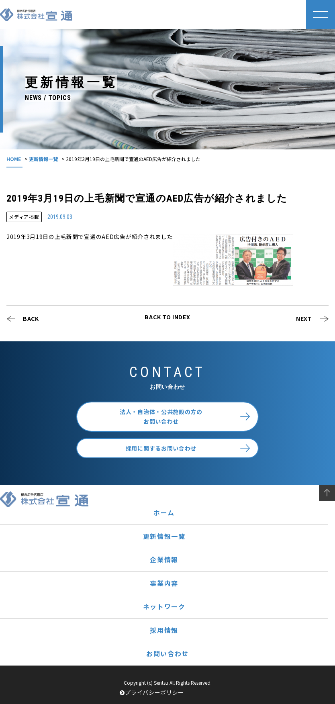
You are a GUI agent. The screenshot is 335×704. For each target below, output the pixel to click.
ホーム (164, 512)
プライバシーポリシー (152, 692)
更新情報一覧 (43, 158)
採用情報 (164, 630)
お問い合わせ (167, 653)
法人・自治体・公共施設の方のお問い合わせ (161, 417)
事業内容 (164, 583)
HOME (13, 158)
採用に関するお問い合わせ (161, 448)
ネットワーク (164, 606)
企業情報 (164, 559)
